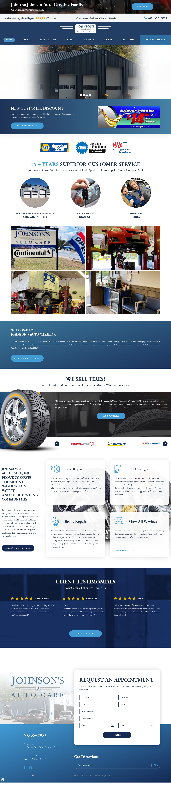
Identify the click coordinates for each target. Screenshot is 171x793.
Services (26, 39)
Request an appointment (27, 358)
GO (156, 765)
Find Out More (111, 416)
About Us (89, 39)
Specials (70, 39)
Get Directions (86, 756)
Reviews (107, 39)
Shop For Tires (48, 39)
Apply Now (142, 6)
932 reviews (51, 18)
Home (9, 39)
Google (30, 767)
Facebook (25, 767)
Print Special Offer (27, 126)
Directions (128, 39)
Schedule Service (155, 39)
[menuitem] (9, 40)
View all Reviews (85, 634)
